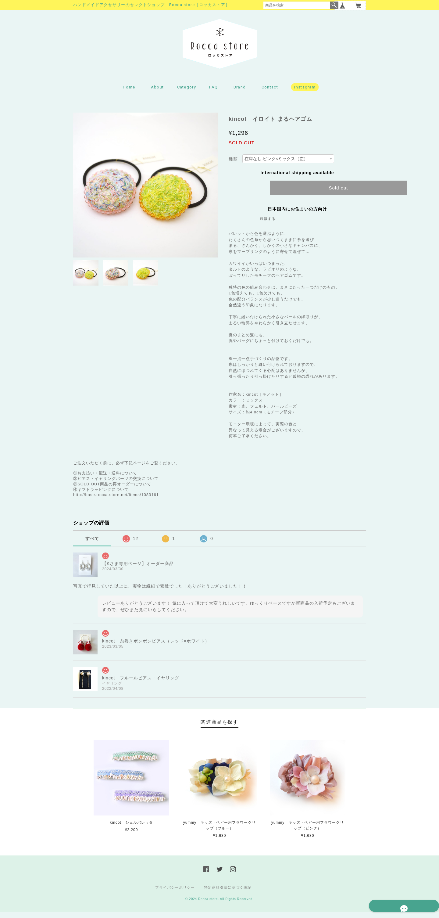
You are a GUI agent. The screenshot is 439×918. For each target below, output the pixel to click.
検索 (334, 5)
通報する (268, 225)
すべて (92, 544)
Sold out (338, 193)
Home (129, 93)
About (157, 93)
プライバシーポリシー (175, 893)
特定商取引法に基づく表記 (228, 893)
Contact (270, 93)
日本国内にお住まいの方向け (297, 215)
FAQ (213, 93)
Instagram (305, 93)
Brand (240, 93)
